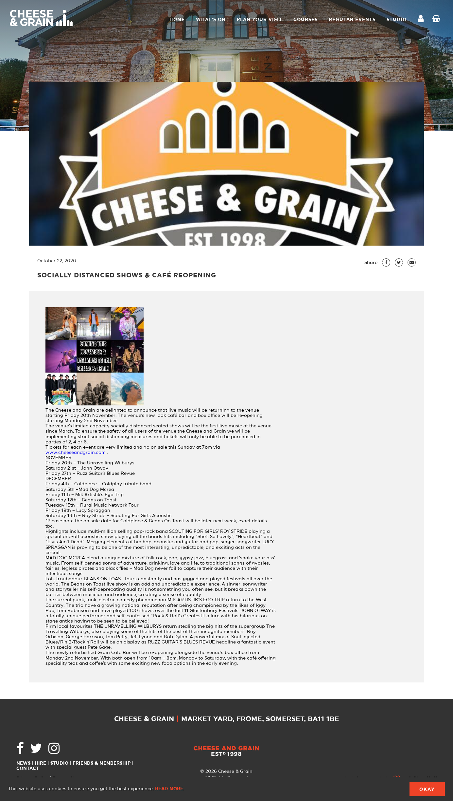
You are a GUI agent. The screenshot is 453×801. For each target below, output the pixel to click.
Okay (427, 790)
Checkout (437, 19)
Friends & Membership (102, 763)
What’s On (211, 20)
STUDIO (397, 20)
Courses (305, 20)
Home (177, 20)
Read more (169, 789)
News (23, 763)
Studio (59, 763)
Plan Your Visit (259, 20)
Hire (40, 763)
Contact (27, 769)
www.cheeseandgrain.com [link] (75, 453)
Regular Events (352, 20)
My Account (422, 19)
